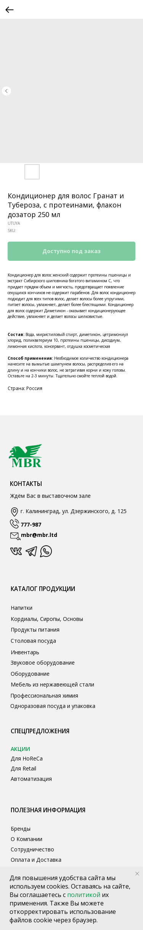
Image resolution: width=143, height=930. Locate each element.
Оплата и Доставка (36, 859)
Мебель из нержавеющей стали (52, 684)
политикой (84, 894)
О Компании (26, 839)
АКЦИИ (20, 748)
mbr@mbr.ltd (39, 534)
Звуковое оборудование (43, 662)
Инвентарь (25, 652)
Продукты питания (35, 629)
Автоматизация (31, 778)
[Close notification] (137, 873)
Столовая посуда (33, 640)
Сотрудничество (32, 849)
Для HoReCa (27, 758)
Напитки (21, 607)
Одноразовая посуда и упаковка (52, 705)
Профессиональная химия (44, 695)
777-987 (31, 524)
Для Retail (23, 768)
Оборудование (30, 673)
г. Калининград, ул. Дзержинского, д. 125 (74, 511)
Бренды (21, 828)
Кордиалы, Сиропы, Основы (47, 618)
